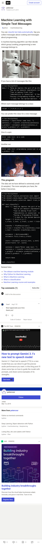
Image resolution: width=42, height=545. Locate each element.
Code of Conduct (15, 319)
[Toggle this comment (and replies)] (2, 308)
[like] (7, 315)
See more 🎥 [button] (7, 379)
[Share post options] (38, 542)
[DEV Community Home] (8, 3)
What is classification (12, 280)
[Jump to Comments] (15, 542)
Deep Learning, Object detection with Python (20, 425)
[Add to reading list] (24, 542)
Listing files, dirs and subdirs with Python (20, 433)
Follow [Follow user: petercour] (21, 397)
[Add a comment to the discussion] (22, 295)
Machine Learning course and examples (19, 282)
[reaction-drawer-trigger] (5, 542)
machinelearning (15, 28)
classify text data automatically (20, 32)
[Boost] (32, 542)
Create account (34, 3)
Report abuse (27, 319)
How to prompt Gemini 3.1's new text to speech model (18, 355)
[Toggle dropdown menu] (38, 303)
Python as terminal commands (20, 417)
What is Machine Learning (14, 277)
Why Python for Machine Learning (17, 274)
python (5, 28)
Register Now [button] (8, 499)
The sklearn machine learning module (18, 272)
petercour (9, 8)
